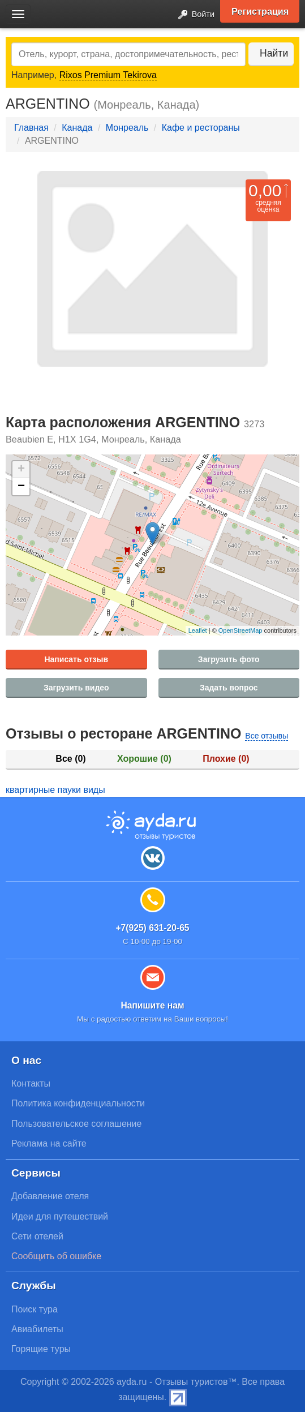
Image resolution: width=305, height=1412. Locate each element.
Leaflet (197, 630)
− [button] (21, 486)
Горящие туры (41, 1349)
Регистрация (260, 11)
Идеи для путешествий (59, 1216)
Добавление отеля (50, 1196)
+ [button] (21, 469)
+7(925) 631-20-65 (152, 928)
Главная (31, 127)
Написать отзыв (76, 659)
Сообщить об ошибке (56, 1256)
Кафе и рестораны (201, 127)
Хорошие (144, 758)
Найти (274, 53)
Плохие (226, 758)
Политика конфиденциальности (78, 1103)
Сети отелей (37, 1236)
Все (70, 758)
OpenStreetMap (240, 630)
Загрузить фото (229, 659)
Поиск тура (34, 1309)
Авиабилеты (37, 1329)
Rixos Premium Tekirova (108, 75)
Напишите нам (152, 1005)
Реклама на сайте (49, 1143)
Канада (77, 127)
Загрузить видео (76, 687)
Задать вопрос (229, 687)
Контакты (30, 1083)
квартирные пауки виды (55, 790)
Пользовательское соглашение (76, 1123)
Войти (192, 15)
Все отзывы (266, 735)
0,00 (264, 190)
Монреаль (127, 127)
